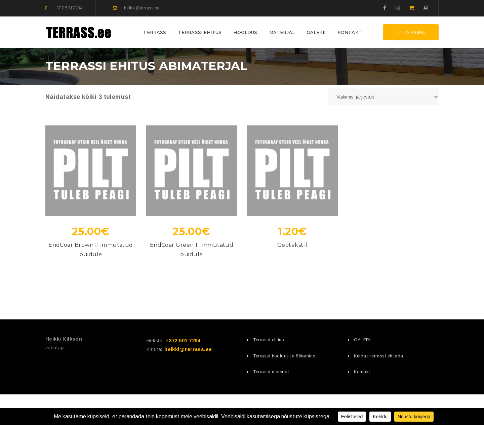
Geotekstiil (292, 245)
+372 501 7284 (182, 340)
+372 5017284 (68, 8)
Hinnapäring (411, 32)
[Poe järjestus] (383, 96)
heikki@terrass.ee (142, 8)
